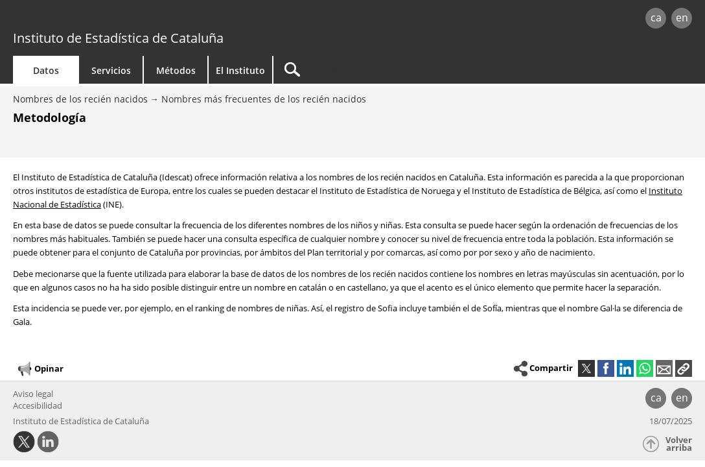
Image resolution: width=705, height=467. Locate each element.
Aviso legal (33, 394)
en (682, 17)
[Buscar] (383, 70)
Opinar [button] (40, 369)
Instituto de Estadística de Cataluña (118, 38)
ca (656, 17)
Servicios (111, 70)
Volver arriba (678, 444)
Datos (46, 70)
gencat (148, 19)
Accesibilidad (37, 405)
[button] (683, 368)
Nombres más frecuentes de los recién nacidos (263, 99)
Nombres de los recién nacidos (80, 99)
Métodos (176, 70)
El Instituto (240, 70)
